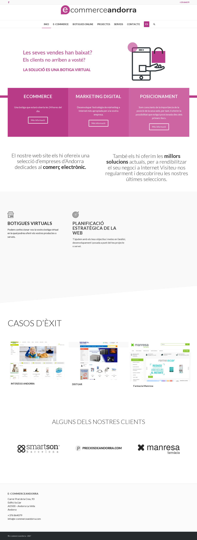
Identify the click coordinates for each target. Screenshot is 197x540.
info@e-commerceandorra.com (24, 518)
